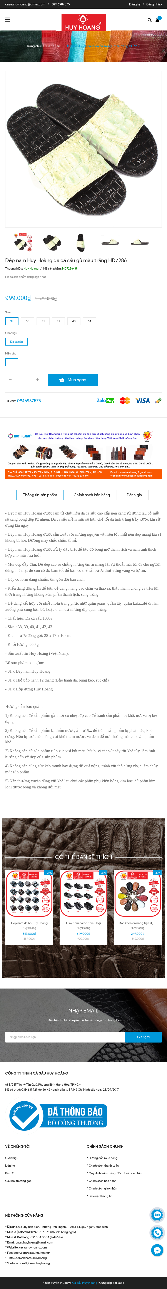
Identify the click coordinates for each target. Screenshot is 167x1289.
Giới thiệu (11, 1158)
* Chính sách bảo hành (102, 1181)
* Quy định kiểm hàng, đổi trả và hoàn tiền (114, 1173)
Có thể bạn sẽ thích (83, 857)
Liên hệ (10, 1166)
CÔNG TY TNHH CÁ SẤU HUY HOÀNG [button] (36, 1073)
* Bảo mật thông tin (99, 1196)
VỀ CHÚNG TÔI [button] (17, 1146)
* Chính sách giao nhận (102, 1188)
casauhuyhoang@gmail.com (25, 4)
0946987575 (61, 4)
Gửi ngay (143, 1037)
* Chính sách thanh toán (103, 1166)
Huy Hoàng (29, 928)
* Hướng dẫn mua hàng (102, 1158)
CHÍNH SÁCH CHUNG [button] (105, 1146)
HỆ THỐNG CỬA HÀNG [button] (24, 1215)
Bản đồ (9, 1173)
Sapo (120, 1283)
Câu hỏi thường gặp (18, 1181)
